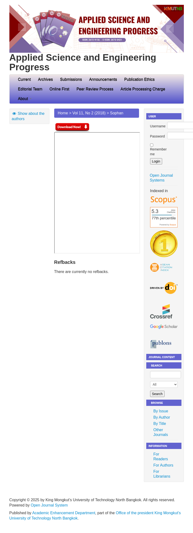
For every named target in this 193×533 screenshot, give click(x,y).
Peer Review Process (94, 89)
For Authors (163, 465)
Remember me (158, 151)
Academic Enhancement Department (63, 513)
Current (24, 79)
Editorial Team (30, 89)
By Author (161, 417)
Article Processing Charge (142, 89)
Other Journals (160, 432)
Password (157, 136)
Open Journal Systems (161, 177)
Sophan (116, 113)
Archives (45, 79)
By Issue (160, 411)
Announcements (103, 79)
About (25, 99)
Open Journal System (49, 505)
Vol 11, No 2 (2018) (89, 113)
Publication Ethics (139, 79)
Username (158, 126)
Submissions (71, 79)
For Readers (160, 456)
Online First (59, 89)
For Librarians (161, 473)
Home (63, 113)
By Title (159, 424)
